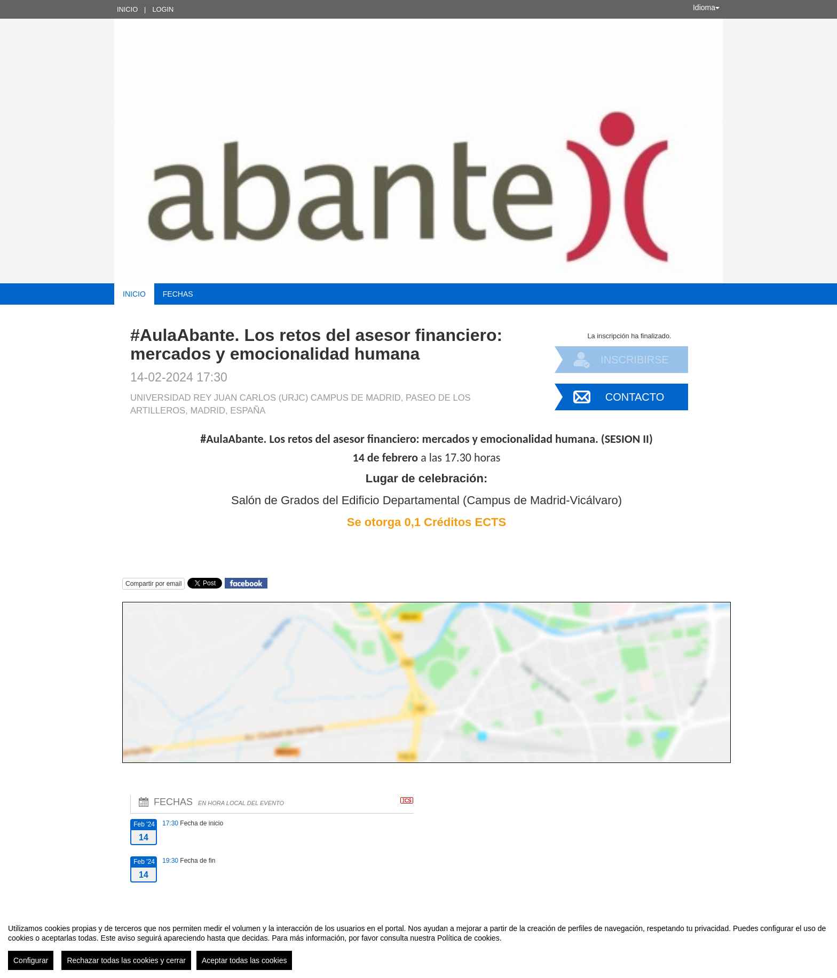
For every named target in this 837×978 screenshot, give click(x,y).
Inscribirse (635, 359)
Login (162, 9)
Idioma (706, 7)
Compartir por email (153, 583)
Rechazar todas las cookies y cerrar (126, 960)
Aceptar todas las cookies (244, 960)
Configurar (30, 960)
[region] (418, 943)
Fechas (178, 294)
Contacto (634, 397)
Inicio (127, 9)
